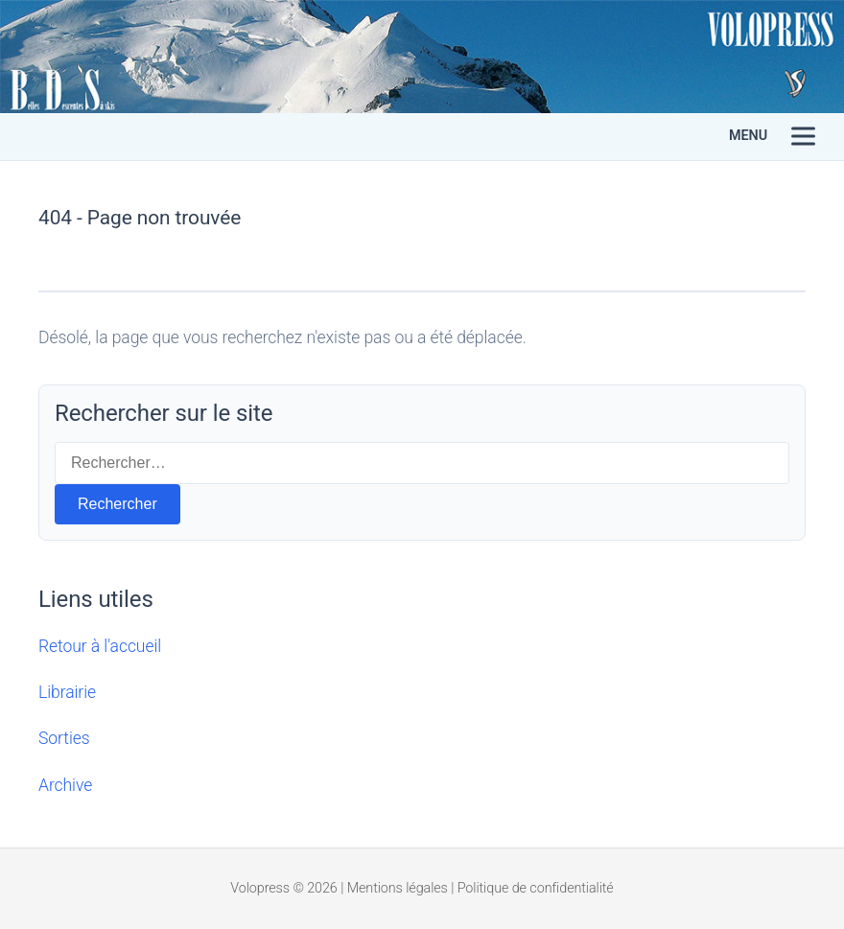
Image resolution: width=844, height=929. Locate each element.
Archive (65, 785)
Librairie (67, 692)
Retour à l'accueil (99, 646)
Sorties (64, 738)
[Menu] (803, 136)
